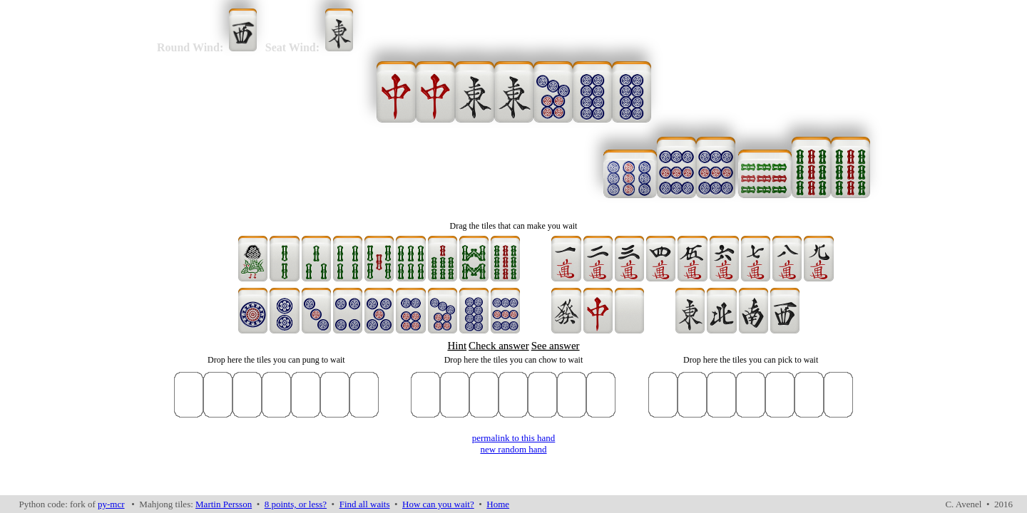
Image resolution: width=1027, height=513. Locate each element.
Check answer (499, 345)
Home (497, 504)
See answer (555, 345)
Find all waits (364, 504)
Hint (456, 345)
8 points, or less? (296, 504)
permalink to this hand (514, 437)
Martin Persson (223, 504)
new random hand (513, 449)
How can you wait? (438, 504)
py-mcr (111, 504)
